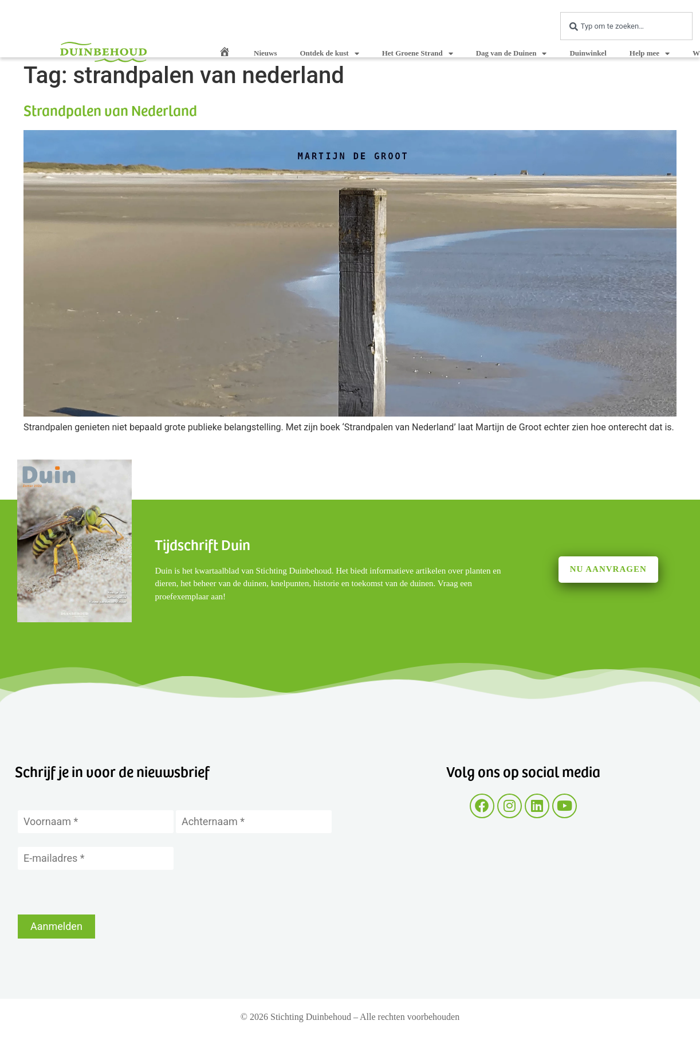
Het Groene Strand (417, 53)
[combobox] (626, 26)
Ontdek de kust (329, 53)
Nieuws (265, 53)
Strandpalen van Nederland (110, 110)
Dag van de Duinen (511, 53)
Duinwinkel (587, 53)
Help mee (650, 53)
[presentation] (105, 892)
